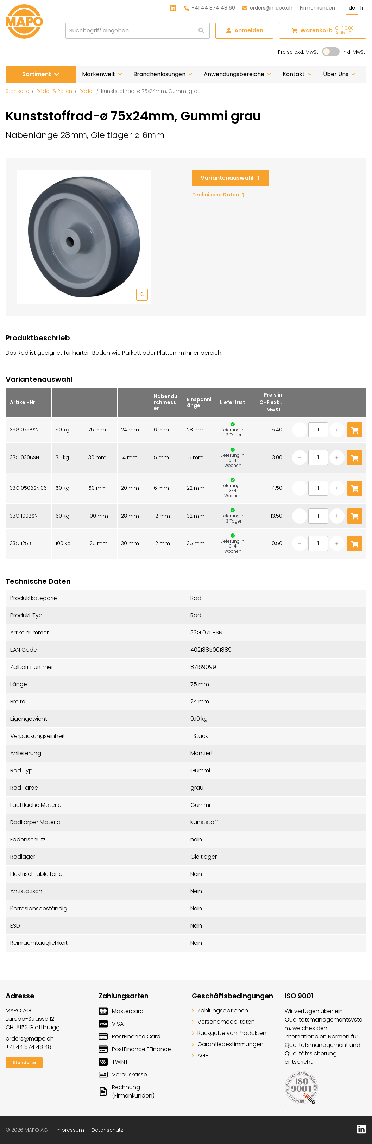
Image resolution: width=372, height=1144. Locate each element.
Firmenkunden (317, 7)
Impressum (69, 1129)
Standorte (24, 1063)
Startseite (17, 91)
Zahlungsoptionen (220, 1010)
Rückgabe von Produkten (229, 1033)
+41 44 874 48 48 (28, 1047)
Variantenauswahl (230, 178)
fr (362, 7)
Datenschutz (107, 1129)
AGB (200, 1055)
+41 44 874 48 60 (209, 7)
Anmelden (244, 30)
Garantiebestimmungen (228, 1044)
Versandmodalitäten (223, 1022)
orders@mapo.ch (267, 7)
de (352, 7)
